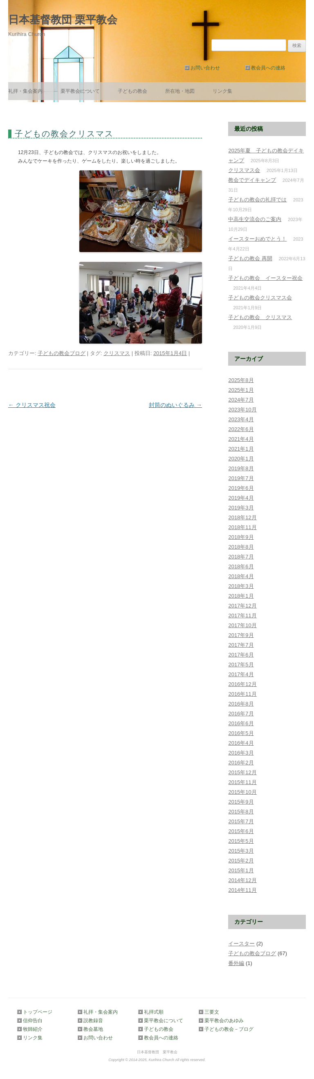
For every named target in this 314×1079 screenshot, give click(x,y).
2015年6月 (240, 831)
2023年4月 (240, 419)
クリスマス (116, 353)
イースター (241, 943)
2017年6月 (240, 655)
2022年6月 (240, 429)
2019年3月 (240, 508)
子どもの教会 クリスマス (260, 317)
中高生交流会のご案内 (254, 219)
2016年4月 (240, 743)
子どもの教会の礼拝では (257, 200)
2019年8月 (240, 468)
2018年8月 (240, 547)
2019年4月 (240, 498)
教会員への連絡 (268, 68)
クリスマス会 (244, 170)
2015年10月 (242, 792)
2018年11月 (242, 527)
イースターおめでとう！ (257, 239)
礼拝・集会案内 (25, 91)
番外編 (236, 963)
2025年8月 (240, 380)
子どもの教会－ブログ (227, 1029)
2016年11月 (242, 694)
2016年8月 (240, 704)
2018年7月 (240, 557)
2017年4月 (240, 674)
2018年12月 (242, 517)
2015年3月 (240, 851)
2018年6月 (240, 566)
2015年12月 (242, 772)
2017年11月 (242, 615)
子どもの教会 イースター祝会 (265, 278)
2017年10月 (242, 625)
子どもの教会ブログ (61, 353)
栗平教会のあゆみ (224, 1020)
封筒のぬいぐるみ (175, 405)
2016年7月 (240, 713)
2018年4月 (240, 576)
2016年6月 (240, 723)
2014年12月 (242, 880)
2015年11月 (242, 782)
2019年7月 (240, 478)
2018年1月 (240, 596)
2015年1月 (240, 870)
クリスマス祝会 (32, 405)
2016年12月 (242, 684)
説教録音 (93, 1020)
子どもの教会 (132, 91)
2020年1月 (240, 459)
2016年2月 (240, 763)
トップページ (37, 1012)
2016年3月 (240, 753)
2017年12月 (242, 606)
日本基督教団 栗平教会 (62, 19)
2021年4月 (240, 439)
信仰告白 (33, 1020)
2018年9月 (240, 537)
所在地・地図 (180, 91)
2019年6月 (240, 488)
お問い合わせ (205, 68)
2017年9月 (240, 635)
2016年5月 (240, 733)
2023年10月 (242, 410)
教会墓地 (93, 1029)
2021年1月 (240, 449)
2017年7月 (240, 645)
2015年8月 (240, 812)
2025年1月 (240, 390)
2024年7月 (240, 400)
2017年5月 (240, 664)
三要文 (211, 1012)
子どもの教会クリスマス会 (260, 298)
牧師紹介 (33, 1029)
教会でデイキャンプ (252, 180)
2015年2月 (240, 861)
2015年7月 (240, 821)
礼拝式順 (154, 1012)
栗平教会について (80, 91)
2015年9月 (240, 802)
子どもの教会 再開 (250, 258)
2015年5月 (240, 841)
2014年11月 (242, 890)
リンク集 (222, 91)
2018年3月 (240, 586)
